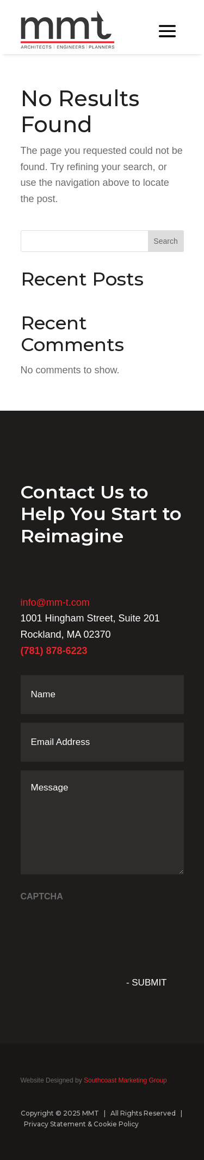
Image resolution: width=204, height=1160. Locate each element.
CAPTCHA (42, 896)
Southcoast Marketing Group (124, 1080)
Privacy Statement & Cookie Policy (81, 1124)
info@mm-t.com (55, 602)
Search (165, 241)
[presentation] (103, 929)
